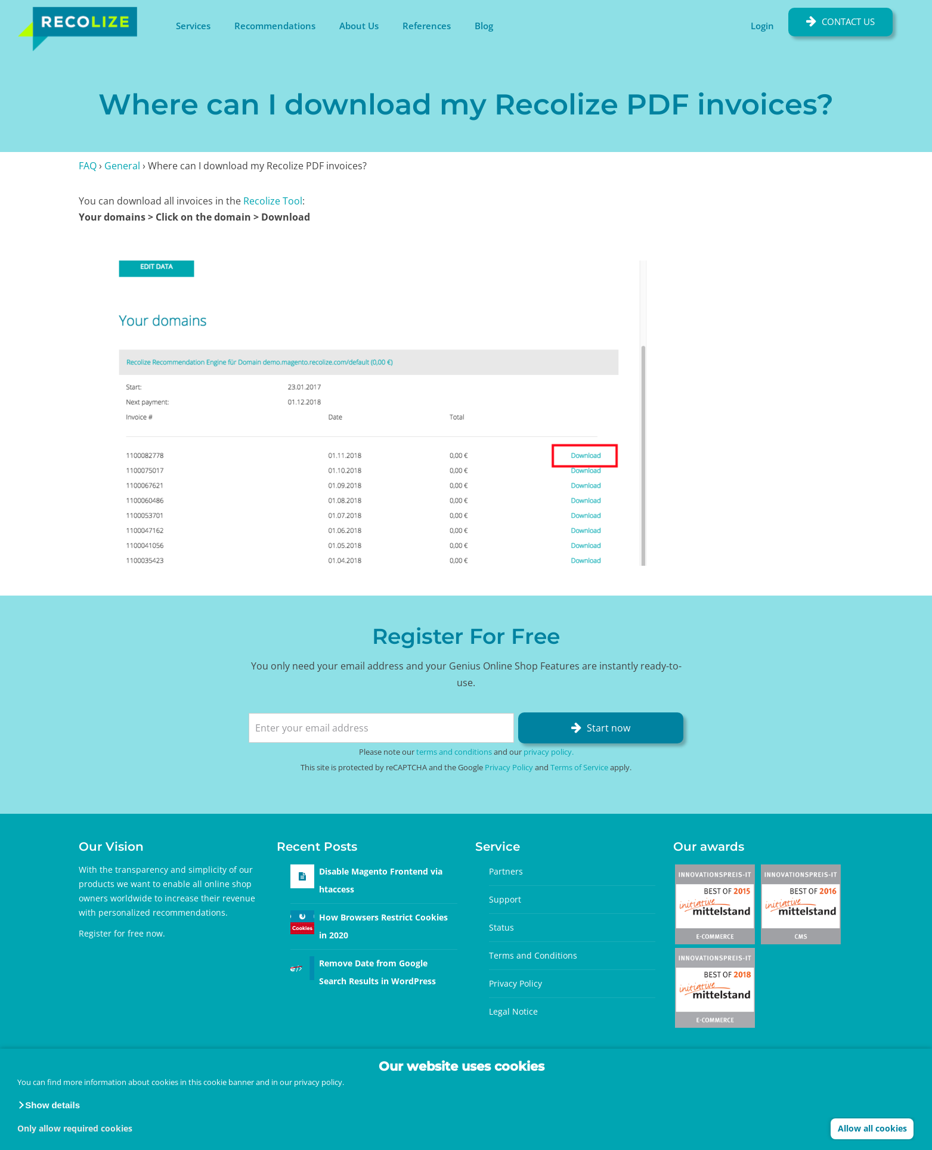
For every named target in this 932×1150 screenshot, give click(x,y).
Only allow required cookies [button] (74, 1128)
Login (762, 26)
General (122, 165)
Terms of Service (579, 767)
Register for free (111, 933)
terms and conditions (454, 751)
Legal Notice (513, 1011)
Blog (484, 26)
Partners (506, 871)
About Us (359, 26)
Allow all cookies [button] (872, 1128)
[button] (48, 1105)
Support (505, 899)
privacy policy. (319, 1082)
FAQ (88, 165)
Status (501, 927)
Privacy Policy (509, 767)
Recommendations (274, 26)
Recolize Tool (272, 200)
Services (193, 26)
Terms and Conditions (533, 955)
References (426, 26)
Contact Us (848, 21)
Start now (608, 727)
